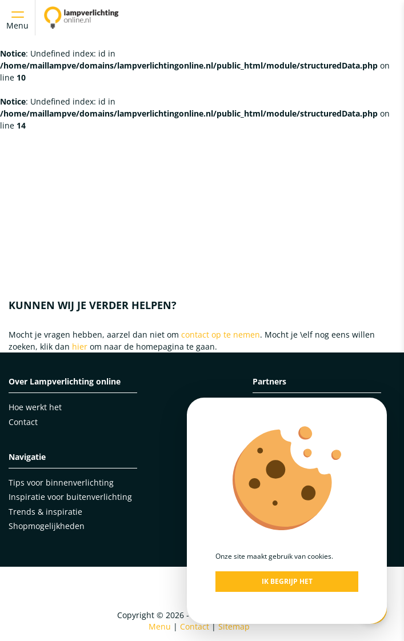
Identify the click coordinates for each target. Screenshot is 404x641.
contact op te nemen (220, 334)
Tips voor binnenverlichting (61, 482)
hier (79, 346)
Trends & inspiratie (45, 511)
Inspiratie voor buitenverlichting (70, 496)
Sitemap (234, 626)
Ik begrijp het (287, 581)
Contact (23, 421)
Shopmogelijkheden (47, 525)
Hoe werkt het (35, 407)
